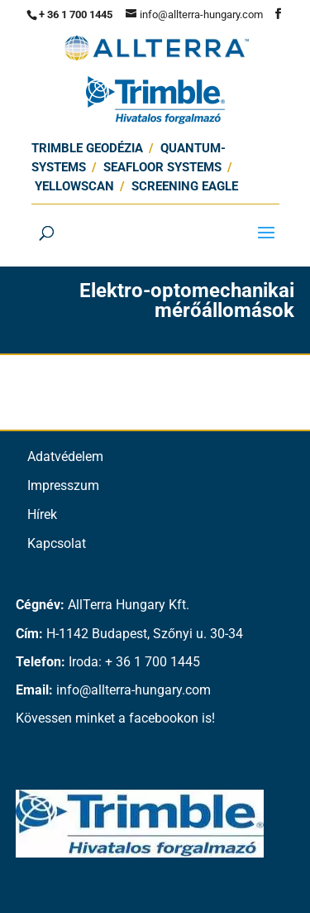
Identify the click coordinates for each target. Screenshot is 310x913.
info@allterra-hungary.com (133, 690)
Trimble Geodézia (87, 148)
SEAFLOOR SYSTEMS (162, 167)
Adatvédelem (65, 456)
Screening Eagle (184, 186)
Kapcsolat (56, 543)
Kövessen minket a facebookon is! (115, 718)
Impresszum (63, 485)
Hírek (42, 514)
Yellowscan (74, 186)
